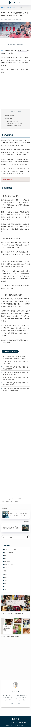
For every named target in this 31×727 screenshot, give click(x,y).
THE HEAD (15, 501)
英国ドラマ (7, 571)
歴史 (5, 558)
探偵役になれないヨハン (13, 121)
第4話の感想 (8, 119)
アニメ (5, 586)
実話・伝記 (7, 561)
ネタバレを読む (7, 179)
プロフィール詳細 (15, 703)
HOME (15, 719)
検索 (28, 537)
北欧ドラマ (7, 574)
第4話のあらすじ (9, 115)
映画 (5, 583)
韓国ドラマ (7, 577)
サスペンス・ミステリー (16, 499)
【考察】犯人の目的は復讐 (14, 125)
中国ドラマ (7, 580)
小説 (5, 589)
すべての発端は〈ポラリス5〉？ (15, 123)
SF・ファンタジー (8, 552)
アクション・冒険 (8, 565)
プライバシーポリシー (11, 722)
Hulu (2, 51)
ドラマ (5, 555)
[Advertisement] (15, 90)
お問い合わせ (22, 722)
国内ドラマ (7, 568)
